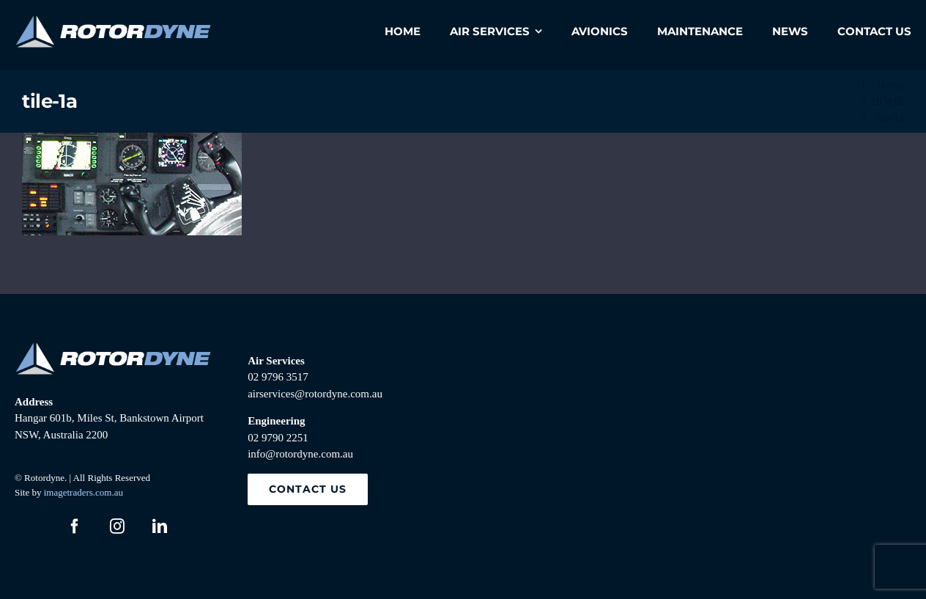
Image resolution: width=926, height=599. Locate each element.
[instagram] (117, 526)
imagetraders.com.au (83, 492)
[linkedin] (159, 526)
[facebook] (74, 526)
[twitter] (32, 526)
